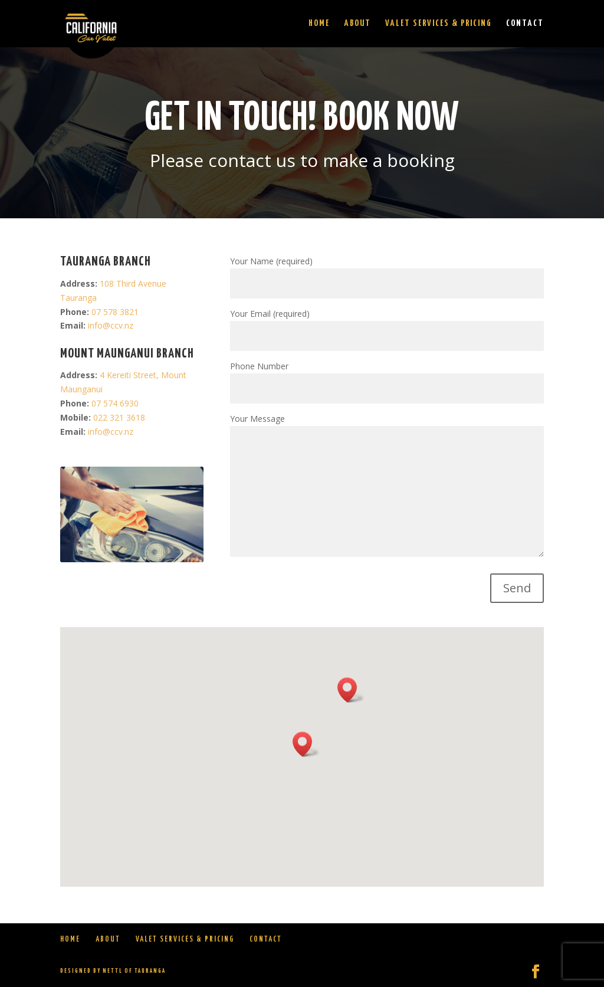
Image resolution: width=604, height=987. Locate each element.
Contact (525, 23)
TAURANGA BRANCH (105, 261)
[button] (306, 744)
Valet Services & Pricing (438, 23)
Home (319, 23)
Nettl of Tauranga (134, 971)
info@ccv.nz (110, 325)
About (357, 23)
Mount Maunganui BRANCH (127, 353)
